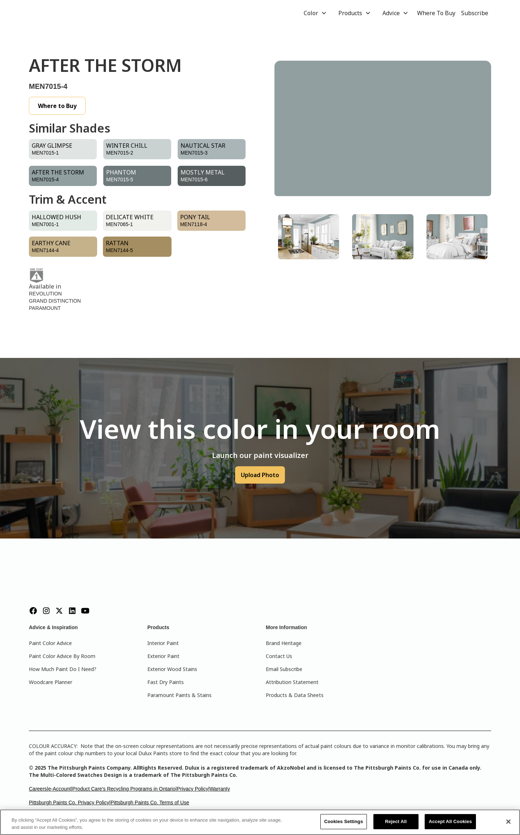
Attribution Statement (292, 682)
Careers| (38, 789)
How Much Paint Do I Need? (62, 669)
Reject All (396, 821)
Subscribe (474, 13)
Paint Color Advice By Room (62, 656)
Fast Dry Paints (165, 682)
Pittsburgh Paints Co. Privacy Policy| (69, 802)
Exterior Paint (163, 656)
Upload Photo (260, 475)
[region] (260, 822)
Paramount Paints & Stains (179, 695)
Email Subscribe (284, 669)
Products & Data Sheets (295, 695)
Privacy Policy (192, 789)
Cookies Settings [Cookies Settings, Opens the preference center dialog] (343, 821)
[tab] (308, 237)
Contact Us (279, 656)
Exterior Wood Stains (172, 669)
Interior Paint (163, 643)
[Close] (508, 822)
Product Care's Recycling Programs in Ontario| (124, 789)
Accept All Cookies (450, 821)
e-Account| (60, 789)
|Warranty (219, 789)
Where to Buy (57, 106)
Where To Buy (436, 13)
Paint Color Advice (50, 643)
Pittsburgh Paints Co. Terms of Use (149, 802)
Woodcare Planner (50, 682)
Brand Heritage (284, 643)
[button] (315, 13)
